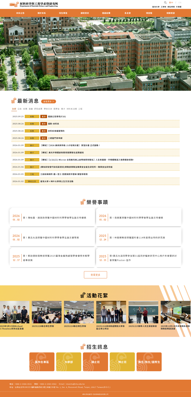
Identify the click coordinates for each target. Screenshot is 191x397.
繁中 (171, 2)
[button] (4, 315)
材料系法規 (72, 108)
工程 (80, 108)
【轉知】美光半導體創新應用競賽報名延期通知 (62, 152)
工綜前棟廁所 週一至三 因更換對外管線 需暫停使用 (64, 174)
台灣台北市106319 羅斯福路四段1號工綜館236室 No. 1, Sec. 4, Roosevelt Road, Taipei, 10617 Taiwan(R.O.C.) (62, 387)
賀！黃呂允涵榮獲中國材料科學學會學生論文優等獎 (51, 237)
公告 (20, 108)
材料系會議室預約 (56, 130)
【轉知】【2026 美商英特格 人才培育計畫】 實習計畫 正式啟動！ (70, 145)
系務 (25, 108)
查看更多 (49, 101)
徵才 (63, 108)
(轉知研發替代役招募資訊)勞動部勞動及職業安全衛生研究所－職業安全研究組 (76, 166)
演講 (31, 108)
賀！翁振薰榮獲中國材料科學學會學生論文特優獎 (136, 217)
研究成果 (38, 108)
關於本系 (42, 12)
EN (180, 2)
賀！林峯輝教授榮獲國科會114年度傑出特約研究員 (137, 237)
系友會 (128, 12)
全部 (14, 108)
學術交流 (48, 108)
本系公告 (20, 12)
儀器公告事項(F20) (57, 116)
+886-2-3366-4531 (23, 384)
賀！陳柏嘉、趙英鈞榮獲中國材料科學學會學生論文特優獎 (54, 217)
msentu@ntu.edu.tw (75, 384)
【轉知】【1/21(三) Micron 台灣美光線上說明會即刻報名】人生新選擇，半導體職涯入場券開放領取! (87, 159)
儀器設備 (106, 12)
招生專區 (63, 12)
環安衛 (149, 12)
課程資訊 (85, 12)
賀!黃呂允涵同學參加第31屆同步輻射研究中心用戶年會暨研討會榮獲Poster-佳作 (143, 258)
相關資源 (171, 12)
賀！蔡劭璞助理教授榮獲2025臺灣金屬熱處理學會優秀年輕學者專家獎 (56, 258)
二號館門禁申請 (55, 138)
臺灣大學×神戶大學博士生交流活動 (56, 181)
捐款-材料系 (53, 123)
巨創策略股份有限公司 (101, 394)
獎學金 (56, 108)
